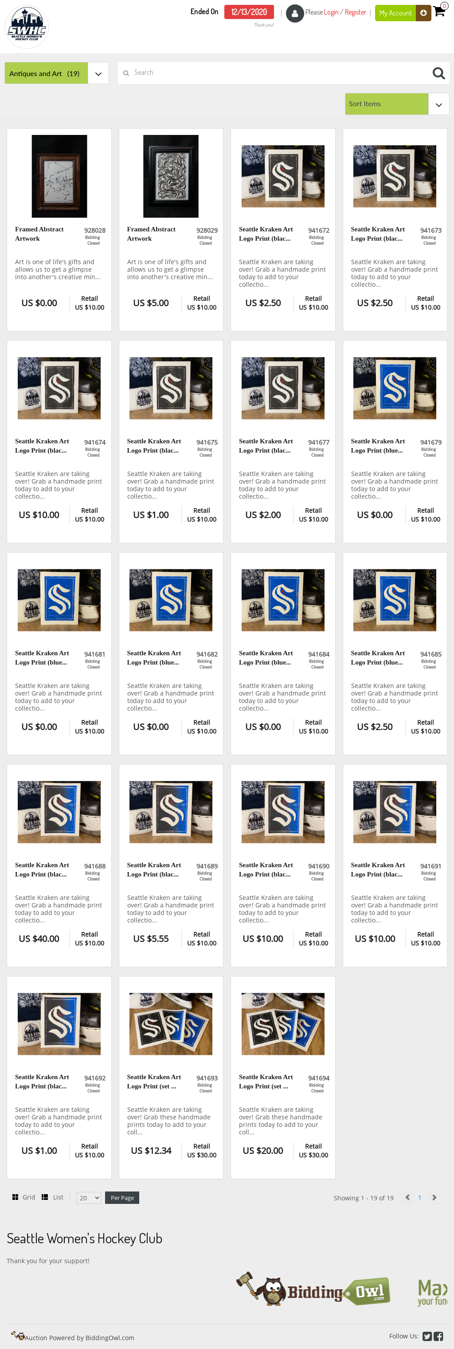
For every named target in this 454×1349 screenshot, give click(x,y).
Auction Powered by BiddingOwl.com (79, 1338)
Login (331, 12)
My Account (405, 13)
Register (355, 12)
